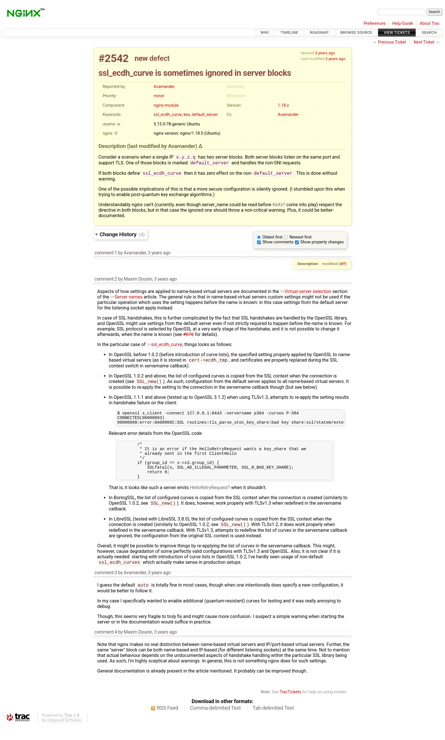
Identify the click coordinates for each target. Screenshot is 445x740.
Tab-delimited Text (273, 723)
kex (187, 114)
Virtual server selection (305, 293)
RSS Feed (167, 723)
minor (159, 95)
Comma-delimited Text (215, 723)
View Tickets (397, 32)
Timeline (289, 32)
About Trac (430, 23)
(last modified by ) (162, 146)
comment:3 (105, 586)
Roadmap (319, 32)
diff (343, 265)
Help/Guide (402, 23)
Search (429, 32)
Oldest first (273, 238)
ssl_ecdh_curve (168, 114)
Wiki (264, 32)
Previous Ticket (392, 42)
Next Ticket (424, 42)
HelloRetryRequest (209, 500)
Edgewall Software (64, 735)
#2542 (113, 58)
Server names (126, 298)
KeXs (278, 206)
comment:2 (105, 280)
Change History (122, 236)
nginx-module (166, 105)
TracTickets (290, 706)
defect (159, 58)
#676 (188, 336)
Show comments (278, 243)
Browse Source (356, 32)
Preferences (375, 23)
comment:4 (105, 646)
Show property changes (322, 243)
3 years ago (325, 52)
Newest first (301, 238)
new (141, 58)
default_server (205, 114)
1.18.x (283, 105)
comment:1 (105, 254)
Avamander (164, 86)
